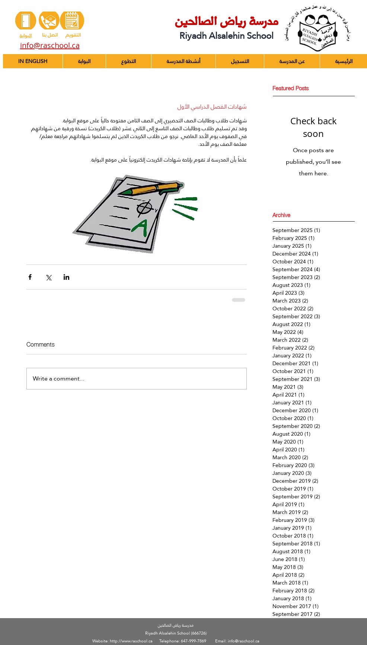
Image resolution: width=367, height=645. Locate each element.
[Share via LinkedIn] (66, 277)
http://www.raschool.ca (131, 641)
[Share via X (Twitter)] (48, 277)
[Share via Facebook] (29, 277)
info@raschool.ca (243, 641)
